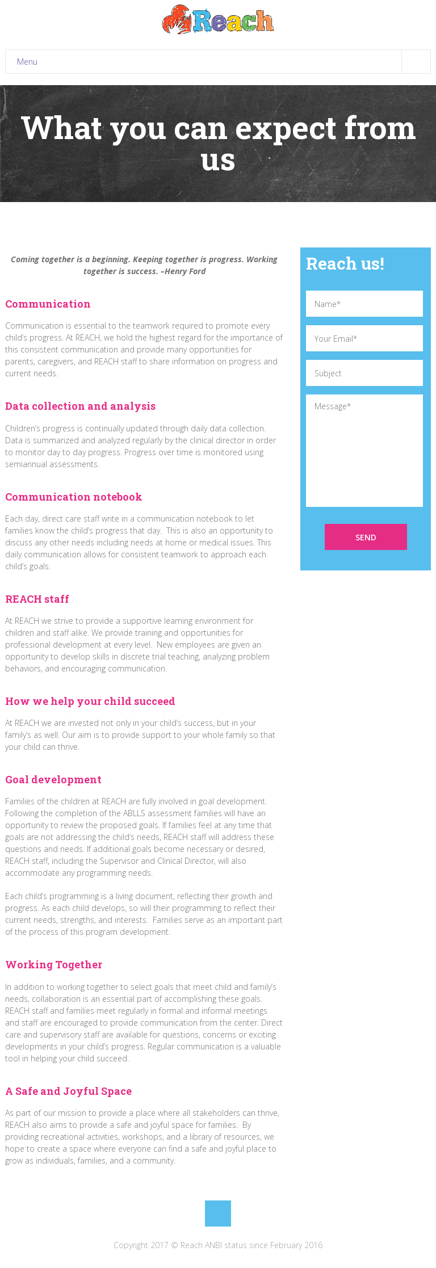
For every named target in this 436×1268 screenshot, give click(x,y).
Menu (223, 61)
